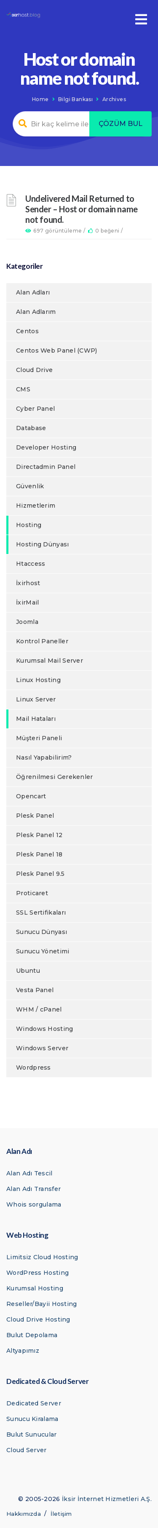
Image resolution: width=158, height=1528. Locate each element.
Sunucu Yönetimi (43, 951)
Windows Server (42, 1048)
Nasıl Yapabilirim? (44, 757)
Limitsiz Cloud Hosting (42, 1257)
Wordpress (33, 1067)
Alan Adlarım (36, 312)
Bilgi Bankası (75, 99)
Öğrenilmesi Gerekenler (54, 777)
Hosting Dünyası (42, 544)
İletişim (61, 1513)
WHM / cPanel (39, 1009)
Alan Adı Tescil (29, 1173)
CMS (23, 389)
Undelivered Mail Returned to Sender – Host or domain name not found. (81, 209)
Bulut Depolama (31, 1335)
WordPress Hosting (37, 1272)
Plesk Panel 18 (39, 854)
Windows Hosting (44, 1029)
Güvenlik (30, 486)
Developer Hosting (46, 447)
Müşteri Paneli (39, 738)
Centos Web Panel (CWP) (56, 350)
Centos (27, 331)
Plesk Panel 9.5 (40, 874)
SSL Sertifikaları (41, 912)
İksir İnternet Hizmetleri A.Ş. (107, 1499)
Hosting (28, 525)
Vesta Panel (35, 990)
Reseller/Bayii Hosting (41, 1304)
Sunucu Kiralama (32, 1419)
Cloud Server (26, 1450)
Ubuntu (28, 970)
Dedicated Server (33, 1403)
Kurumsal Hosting (34, 1288)
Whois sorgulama (34, 1204)
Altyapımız (22, 1350)
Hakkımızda (23, 1513)
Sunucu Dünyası (41, 932)
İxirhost (28, 583)
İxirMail (27, 602)
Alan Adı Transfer (33, 1189)
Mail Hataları (36, 719)
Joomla (27, 622)
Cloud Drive (34, 370)
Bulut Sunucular (31, 1434)
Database (31, 428)
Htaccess (30, 563)
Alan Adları (33, 292)
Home (40, 99)
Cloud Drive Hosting (38, 1319)
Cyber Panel (35, 408)
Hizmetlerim (35, 505)
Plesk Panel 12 (39, 835)
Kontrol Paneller (42, 641)
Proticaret (32, 893)
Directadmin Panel (45, 467)
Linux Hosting (38, 680)
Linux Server (36, 699)
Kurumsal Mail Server (49, 660)
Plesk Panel (35, 815)
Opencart (31, 796)
